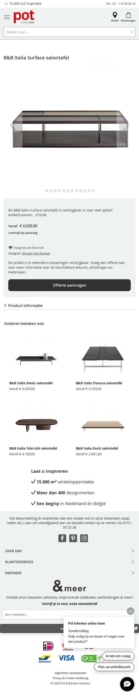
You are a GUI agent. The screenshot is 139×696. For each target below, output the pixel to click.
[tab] (69, 305)
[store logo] (24, 17)
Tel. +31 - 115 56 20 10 (120, 3)
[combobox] (69, 32)
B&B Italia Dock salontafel (97, 448)
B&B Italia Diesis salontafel (31, 383)
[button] (13, 125)
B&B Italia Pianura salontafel (99, 383)
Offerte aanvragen (69, 285)
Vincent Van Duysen (36, 253)
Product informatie (25, 305)
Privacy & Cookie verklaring (70, 678)
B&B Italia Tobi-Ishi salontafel (33, 448)
